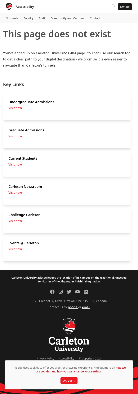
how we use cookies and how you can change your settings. (81, 369)
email (86, 307)
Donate (125, 6)
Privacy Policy (45, 358)
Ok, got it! (69, 380)
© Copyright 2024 (90, 358)
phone (73, 307)
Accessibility (25, 7)
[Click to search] (114, 6)
